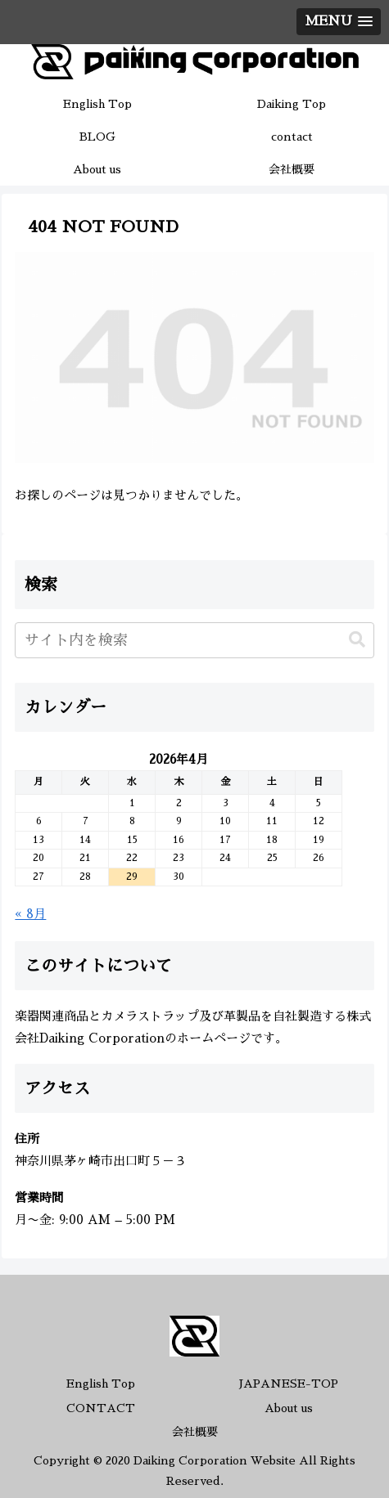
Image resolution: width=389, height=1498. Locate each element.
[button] (357, 639)
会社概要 (195, 1431)
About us (289, 1408)
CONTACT (100, 1408)
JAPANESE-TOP (288, 1383)
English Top (100, 1383)
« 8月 (30, 914)
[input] (194, 640)
